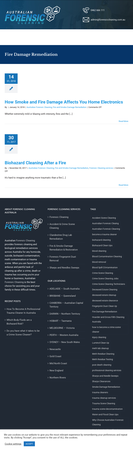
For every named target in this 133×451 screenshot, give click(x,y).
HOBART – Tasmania (61, 320)
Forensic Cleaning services (101, 168)
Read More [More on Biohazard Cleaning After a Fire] (123, 185)
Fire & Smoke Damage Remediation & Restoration (64, 247)
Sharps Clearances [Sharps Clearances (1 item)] (101, 381)
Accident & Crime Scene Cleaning (62, 226)
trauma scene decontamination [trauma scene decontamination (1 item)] (107, 409)
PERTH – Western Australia (64, 335)
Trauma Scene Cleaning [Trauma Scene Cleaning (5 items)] (103, 403)
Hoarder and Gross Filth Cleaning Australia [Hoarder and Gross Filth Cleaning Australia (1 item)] (108, 319)
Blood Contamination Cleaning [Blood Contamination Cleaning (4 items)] (107, 256)
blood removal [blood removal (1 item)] (99, 262)
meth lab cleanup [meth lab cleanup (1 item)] (100, 348)
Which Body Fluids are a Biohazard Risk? (19, 322)
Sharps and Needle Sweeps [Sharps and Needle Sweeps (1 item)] (105, 376)
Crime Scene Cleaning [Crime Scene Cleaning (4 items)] (102, 273)
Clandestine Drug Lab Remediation (61, 237)
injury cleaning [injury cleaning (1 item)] (99, 337)
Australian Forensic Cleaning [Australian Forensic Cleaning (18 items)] (106, 229)
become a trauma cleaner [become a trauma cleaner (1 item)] (104, 234)
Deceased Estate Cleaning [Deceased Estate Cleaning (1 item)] (104, 289)
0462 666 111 (98, 10)
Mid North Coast (58, 363)
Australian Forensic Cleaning (39, 107)
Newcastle (55, 349)
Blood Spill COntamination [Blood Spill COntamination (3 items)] (105, 267)
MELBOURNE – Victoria (62, 328)
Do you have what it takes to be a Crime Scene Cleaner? (23, 332)
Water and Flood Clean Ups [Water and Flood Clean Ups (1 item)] (105, 414)
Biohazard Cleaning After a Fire (35, 162)
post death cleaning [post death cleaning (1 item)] (101, 365)
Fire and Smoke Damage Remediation (69, 107)
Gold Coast (55, 356)
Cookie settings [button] (13, 443)
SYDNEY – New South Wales (65, 342)
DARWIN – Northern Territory (65, 313)
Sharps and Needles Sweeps (64, 267)
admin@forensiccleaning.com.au (108, 19)
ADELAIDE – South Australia (65, 288)
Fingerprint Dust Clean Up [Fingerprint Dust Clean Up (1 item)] (104, 306)
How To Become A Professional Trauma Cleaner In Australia (23, 311)
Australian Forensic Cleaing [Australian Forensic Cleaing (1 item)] (105, 223)
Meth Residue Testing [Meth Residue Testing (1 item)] (102, 359)
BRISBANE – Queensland (63, 295)
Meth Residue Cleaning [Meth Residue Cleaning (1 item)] (103, 354)
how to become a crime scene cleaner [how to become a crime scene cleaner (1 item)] (106, 329)
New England (56, 370)
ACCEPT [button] (29, 444)
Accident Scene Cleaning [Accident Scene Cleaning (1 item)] (104, 218)
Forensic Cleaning (25, 240)
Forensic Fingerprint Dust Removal (63, 258)
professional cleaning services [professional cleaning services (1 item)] (106, 370)
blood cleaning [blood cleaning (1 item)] (99, 251)
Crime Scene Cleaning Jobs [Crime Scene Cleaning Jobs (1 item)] (105, 278)
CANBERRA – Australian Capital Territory (66, 305)
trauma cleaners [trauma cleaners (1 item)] (100, 392)
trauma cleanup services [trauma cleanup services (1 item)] (104, 398)
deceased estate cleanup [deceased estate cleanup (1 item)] (104, 295)
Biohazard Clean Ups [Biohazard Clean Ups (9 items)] (102, 245)
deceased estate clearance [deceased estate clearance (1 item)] (105, 300)
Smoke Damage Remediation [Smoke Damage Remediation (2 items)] (106, 387)
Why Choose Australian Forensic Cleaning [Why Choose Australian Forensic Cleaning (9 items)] (108, 422)
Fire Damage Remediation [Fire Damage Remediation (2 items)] (104, 311)
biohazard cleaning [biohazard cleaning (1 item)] (101, 240)
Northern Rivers (58, 377)
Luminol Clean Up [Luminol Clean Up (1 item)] (100, 343)
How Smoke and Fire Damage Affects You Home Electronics (64, 102)
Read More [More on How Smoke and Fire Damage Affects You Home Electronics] (123, 121)
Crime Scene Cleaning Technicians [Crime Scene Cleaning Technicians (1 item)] (108, 284)
